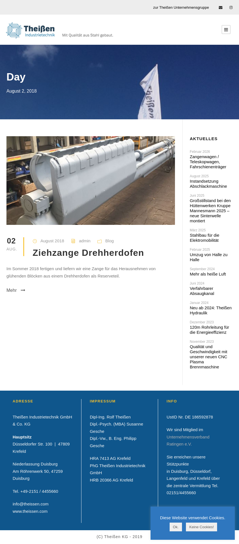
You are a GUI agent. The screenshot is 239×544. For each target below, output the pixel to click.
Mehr (15, 290)
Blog (109, 240)
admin (84, 240)
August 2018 (52, 240)
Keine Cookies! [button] (201, 527)
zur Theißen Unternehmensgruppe (181, 7)
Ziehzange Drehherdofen (88, 253)
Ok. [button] (176, 527)
